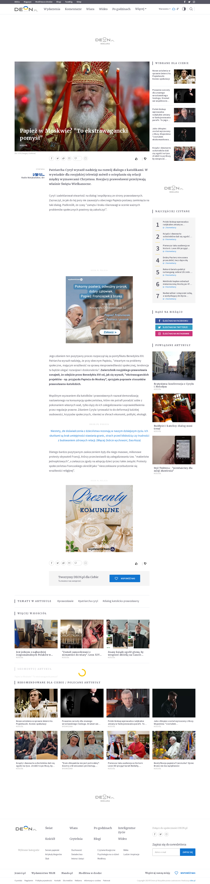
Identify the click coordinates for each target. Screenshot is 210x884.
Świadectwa (76, 854)
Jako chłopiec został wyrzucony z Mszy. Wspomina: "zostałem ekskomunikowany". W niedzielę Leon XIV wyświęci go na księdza (162, 138)
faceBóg (68, 2)
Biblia (17, 2)
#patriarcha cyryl (88, 601)
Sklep (79, 2)
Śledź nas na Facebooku (173, 320)
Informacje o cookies (92, 880)
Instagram (194, 2)
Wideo (103, 9)
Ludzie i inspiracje (131, 854)
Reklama (78, 880)
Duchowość (76, 850)
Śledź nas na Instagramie (173, 333)
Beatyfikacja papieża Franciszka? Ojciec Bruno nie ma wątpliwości (174, 764)
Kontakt (57, 880)
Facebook (184, 2)
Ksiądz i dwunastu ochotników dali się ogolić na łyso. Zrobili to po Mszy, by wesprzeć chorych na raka (161, 154)
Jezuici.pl (20, 873)
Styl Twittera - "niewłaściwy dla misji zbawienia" (173, 469)
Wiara (90, 9)
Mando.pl (67, 873)
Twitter (189, 2)
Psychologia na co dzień (108, 854)
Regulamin (28, 880)
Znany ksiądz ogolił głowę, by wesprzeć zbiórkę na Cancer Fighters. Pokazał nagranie (126, 655)
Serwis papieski (52, 850)
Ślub (47, 858)
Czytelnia (76, 839)
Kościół (23, 145)
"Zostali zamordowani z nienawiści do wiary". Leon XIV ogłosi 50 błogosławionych (81, 655)
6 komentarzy (169, 251)
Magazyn (27, 2)
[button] (184, 9)
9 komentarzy (169, 275)
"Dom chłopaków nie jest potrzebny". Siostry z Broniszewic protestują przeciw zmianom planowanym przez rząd (81, 767)
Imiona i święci (77, 858)
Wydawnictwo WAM (43, 873)
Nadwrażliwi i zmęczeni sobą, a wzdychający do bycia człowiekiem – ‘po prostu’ (177, 296)
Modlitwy (101, 858)
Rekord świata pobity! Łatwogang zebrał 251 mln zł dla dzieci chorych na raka (177, 272)
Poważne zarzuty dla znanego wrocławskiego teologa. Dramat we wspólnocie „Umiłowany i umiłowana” (161, 98)
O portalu (18, 880)
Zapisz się (188, 852)
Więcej (139, 9)
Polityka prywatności (43, 880)
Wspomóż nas (125, 578)
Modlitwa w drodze (43, 2)
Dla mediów (67, 880)
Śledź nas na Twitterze (173, 327)
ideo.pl (192, 880)
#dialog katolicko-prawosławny (121, 601)
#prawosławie (65, 601)
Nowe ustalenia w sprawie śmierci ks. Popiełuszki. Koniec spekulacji (161, 74)
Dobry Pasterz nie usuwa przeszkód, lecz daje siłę (175, 259)
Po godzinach (121, 9)
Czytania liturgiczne (106, 850)
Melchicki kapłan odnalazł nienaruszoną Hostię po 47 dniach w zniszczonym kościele (176, 285)
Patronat (106, 880)
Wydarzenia (52, 9)
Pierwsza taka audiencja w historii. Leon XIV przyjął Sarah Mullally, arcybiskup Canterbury (176, 249)
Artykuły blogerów (53, 854)
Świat (48, 828)
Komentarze (73, 9)
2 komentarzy (169, 227)
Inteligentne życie (126, 830)
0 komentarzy (169, 239)
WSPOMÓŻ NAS (185, 873)
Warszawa (164, 9)
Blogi (58, 2)
